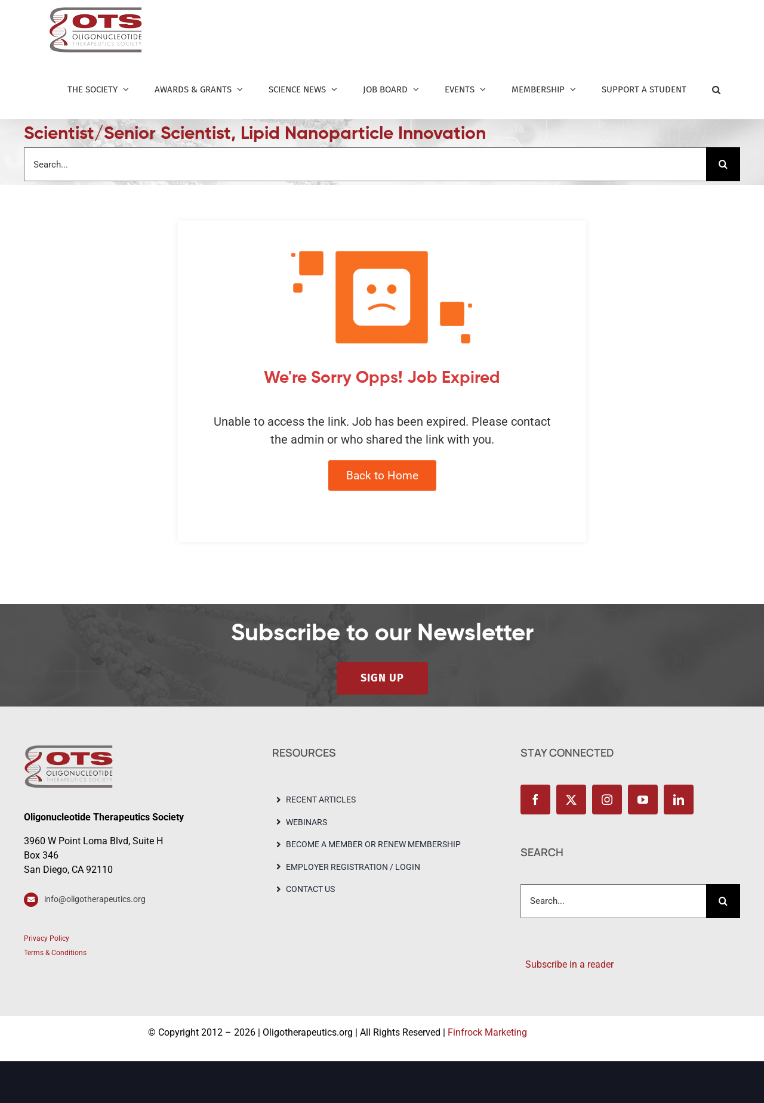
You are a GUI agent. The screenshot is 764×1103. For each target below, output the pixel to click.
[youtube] (643, 799)
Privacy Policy (46, 938)
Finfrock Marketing (487, 1032)
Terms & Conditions (55, 953)
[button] (716, 89)
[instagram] (607, 799)
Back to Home (382, 475)
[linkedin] (679, 799)
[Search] (723, 164)
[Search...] (365, 164)
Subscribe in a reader (567, 964)
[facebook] (535, 799)
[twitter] (571, 799)
